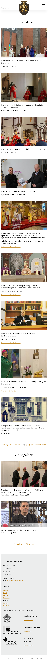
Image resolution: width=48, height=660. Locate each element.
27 (19, 444)
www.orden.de (28, 645)
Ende (44, 444)
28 (21, 444)
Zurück (11, 444)
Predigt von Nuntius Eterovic (10, 391)
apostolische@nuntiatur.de (15, 580)
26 (16, 444)
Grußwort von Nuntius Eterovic (11, 247)
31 (29, 444)
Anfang (5, 444)
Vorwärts (37, 444)
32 (32, 444)
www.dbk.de (28, 631)
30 (27, 444)
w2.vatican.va (28, 620)
